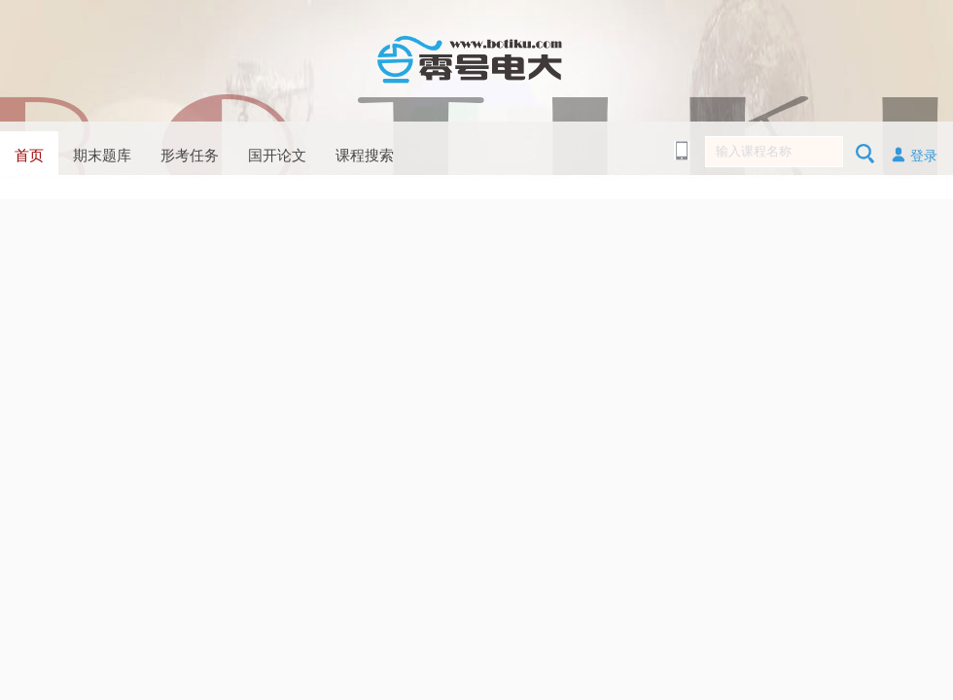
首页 (29, 155)
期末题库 (102, 155)
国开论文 (277, 155)
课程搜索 (364, 155)
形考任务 (189, 155)
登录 (914, 154)
